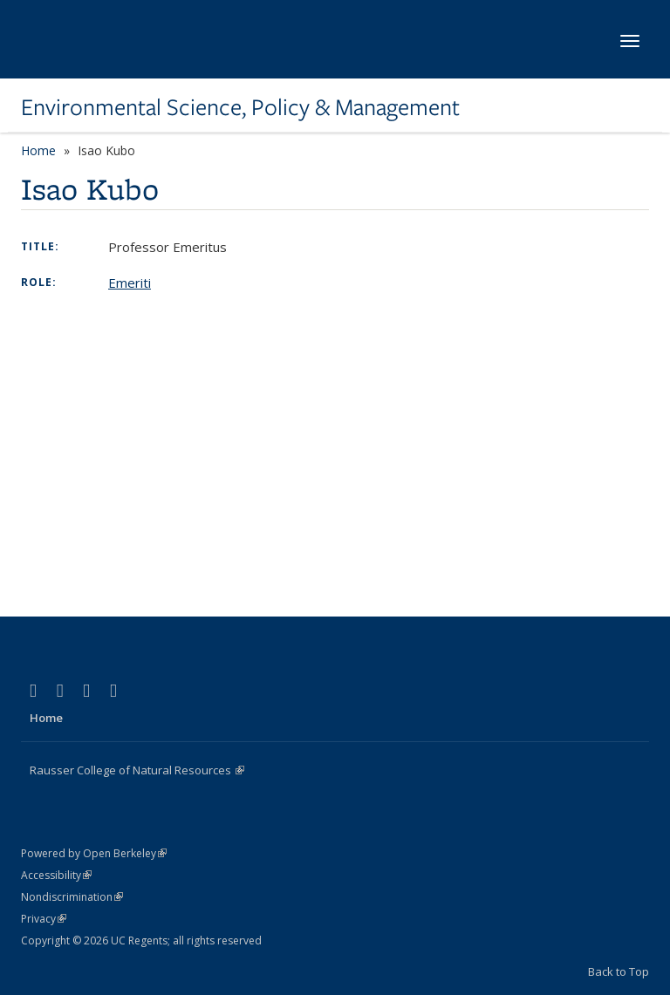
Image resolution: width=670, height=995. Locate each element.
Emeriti (129, 282)
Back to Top (618, 971)
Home (38, 150)
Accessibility (56, 875)
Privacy (43, 918)
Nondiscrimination (72, 896)
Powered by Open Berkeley (94, 853)
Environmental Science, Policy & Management (240, 107)
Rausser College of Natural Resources (137, 770)
